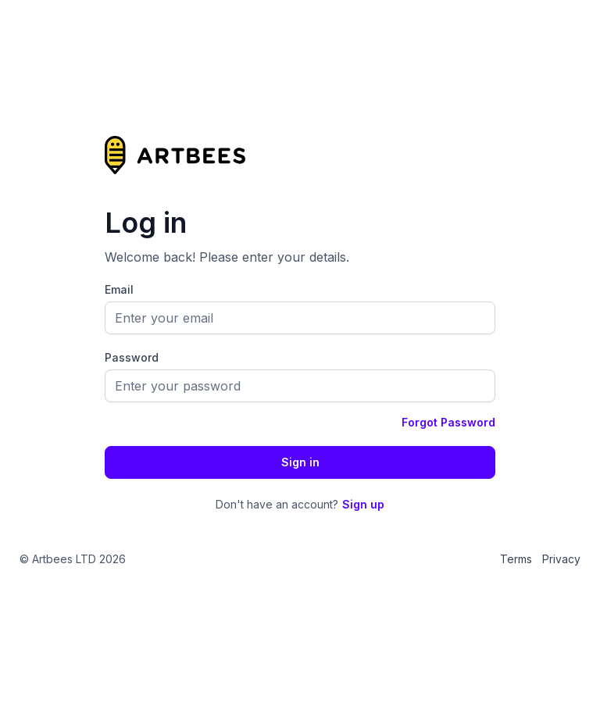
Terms (516, 559)
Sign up (363, 504)
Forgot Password (448, 422)
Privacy (561, 559)
